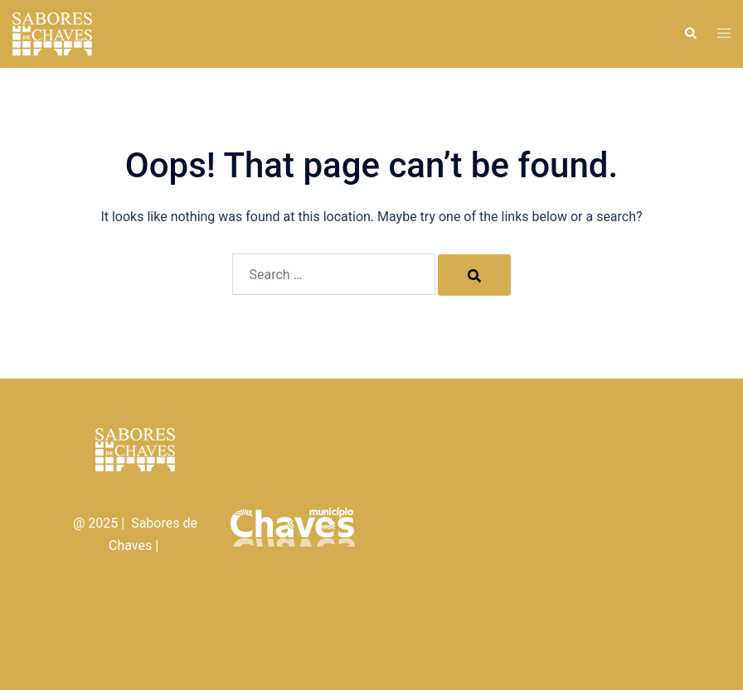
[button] (690, 34)
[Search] (474, 275)
